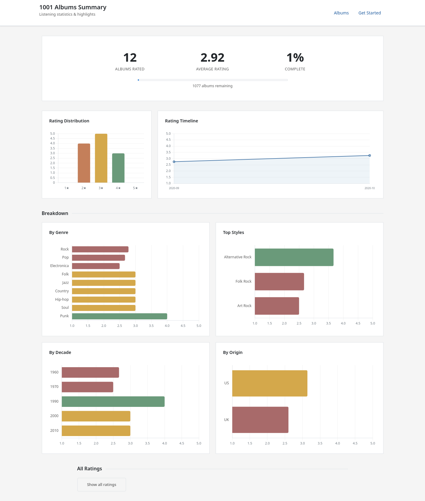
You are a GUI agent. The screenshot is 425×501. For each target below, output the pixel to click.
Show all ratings (101, 484)
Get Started (370, 13)
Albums (341, 13)
